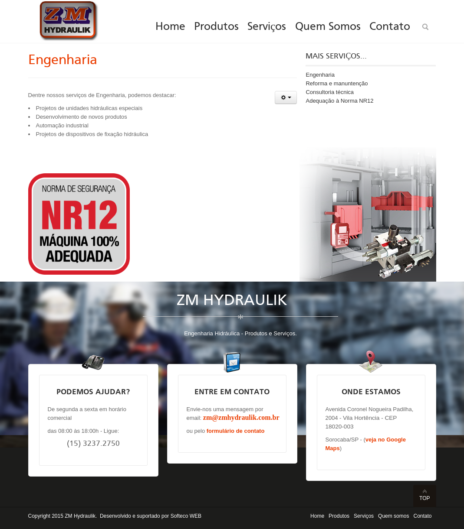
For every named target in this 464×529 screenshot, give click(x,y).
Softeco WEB (186, 516)
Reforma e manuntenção (337, 83)
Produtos (339, 516)
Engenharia (62, 61)
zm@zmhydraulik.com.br (241, 417)
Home (317, 516)
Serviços (364, 516)
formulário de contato (236, 431)
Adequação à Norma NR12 (339, 100)
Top (424, 498)
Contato (422, 516)
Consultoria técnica (330, 92)
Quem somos (393, 516)
